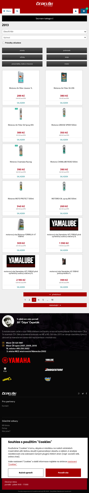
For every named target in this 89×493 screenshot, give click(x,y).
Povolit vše (63, 472)
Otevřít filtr (44, 31)
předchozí (55, 294)
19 (52, 300)
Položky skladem (13, 43)
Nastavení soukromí (64, 491)
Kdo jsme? (6, 431)
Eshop (4, 428)
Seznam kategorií (44, 18)
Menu (7, 11)
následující (55, 305)
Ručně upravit (26, 472)
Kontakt (5, 406)
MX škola (6, 425)
